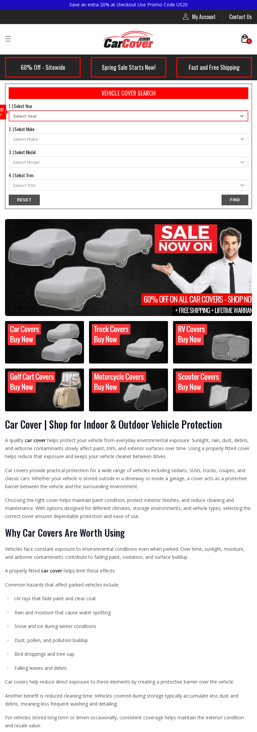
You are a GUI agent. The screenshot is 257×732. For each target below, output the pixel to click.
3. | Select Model (22, 151)
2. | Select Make (21, 128)
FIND (235, 199)
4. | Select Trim (21, 175)
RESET (24, 199)
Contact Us (240, 17)
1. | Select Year (20, 105)
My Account (199, 16)
